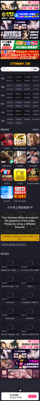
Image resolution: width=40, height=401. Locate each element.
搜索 (35, 69)
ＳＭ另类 (36, 89)
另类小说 (18, 114)
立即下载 (32, 396)
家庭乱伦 (18, 111)
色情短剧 (18, 123)
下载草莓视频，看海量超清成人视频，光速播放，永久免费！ (20, 237)
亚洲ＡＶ (10, 85)
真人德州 (18, 77)
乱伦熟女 (27, 97)
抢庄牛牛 (36, 81)
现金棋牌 (27, 81)
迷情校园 (10, 114)
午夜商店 (18, 119)
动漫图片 (36, 102)
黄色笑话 (27, 114)
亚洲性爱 (10, 94)
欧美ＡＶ (27, 85)
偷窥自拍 (10, 102)
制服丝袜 (10, 97)
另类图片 (36, 106)
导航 (2, 121)
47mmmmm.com (20, 64)
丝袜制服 (18, 89)
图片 (2, 104)
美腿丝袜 (10, 106)
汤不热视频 (35, 119)
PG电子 (9, 77)
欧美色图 (27, 102)
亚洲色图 (18, 102)
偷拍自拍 (18, 94)
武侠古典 (36, 111)
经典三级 (18, 97)
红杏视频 (10, 123)
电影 (2, 95)
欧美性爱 (36, 94)
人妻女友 (27, 111)
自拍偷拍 (18, 85)
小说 (2, 112)
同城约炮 (10, 119)
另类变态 (36, 97)
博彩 (2, 78)
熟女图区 (27, 106)
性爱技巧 (36, 114)
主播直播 (27, 89)
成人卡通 (27, 94)
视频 (2, 87)
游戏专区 (36, 77)
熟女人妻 (10, 89)
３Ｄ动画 (36, 85)
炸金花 (18, 81)
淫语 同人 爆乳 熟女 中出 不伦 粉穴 (13, 245)
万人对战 (27, 77)
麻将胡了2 (10, 81)
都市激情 (10, 111)
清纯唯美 (18, 106)
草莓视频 (27, 119)
